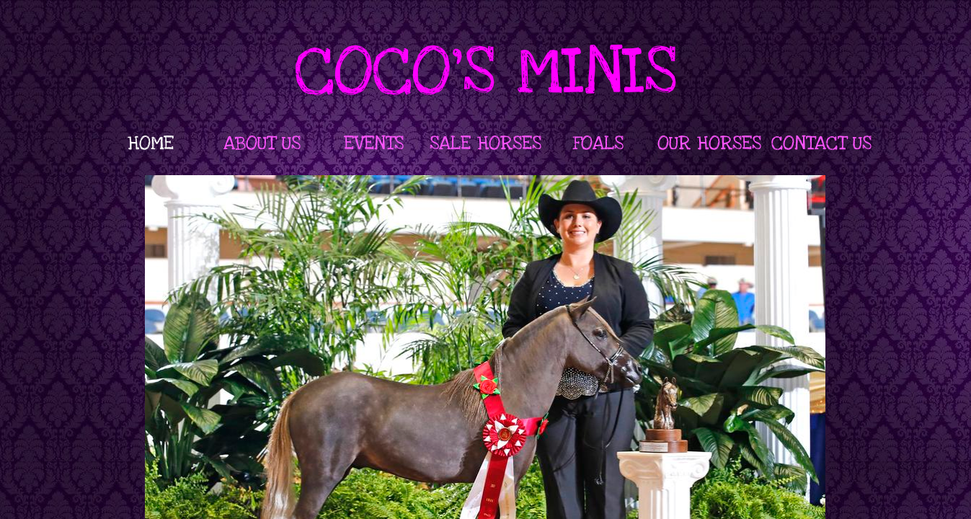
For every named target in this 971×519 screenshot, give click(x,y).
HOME (151, 143)
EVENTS (374, 143)
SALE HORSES (485, 143)
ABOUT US (262, 143)
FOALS (598, 143)
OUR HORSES (709, 143)
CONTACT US (821, 143)
